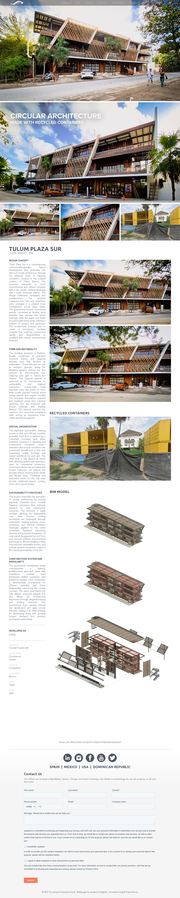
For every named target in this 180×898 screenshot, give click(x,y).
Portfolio (102, 3)
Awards (133, 3)
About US (145, 3)
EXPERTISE (89, 3)
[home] (17, 3)
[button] (167, 3)
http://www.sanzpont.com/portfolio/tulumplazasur (95, 742)
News (78, 3)
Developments (118, 3)
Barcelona (55, 779)
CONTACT (158, 3)
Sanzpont (66, 3)
